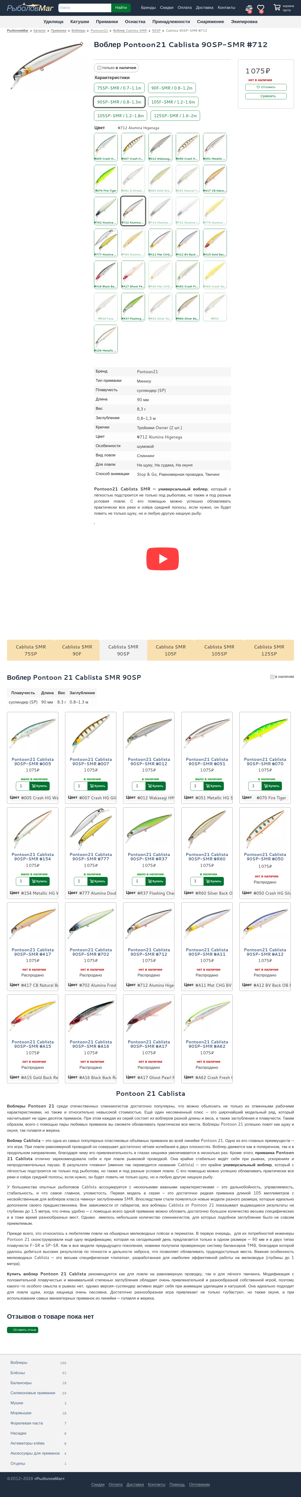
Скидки (166, 7)
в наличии (282, 676)
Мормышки (38, 1413)
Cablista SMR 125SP (269, 650)
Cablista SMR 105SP (219, 650)
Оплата (185, 7)
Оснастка (135, 21)
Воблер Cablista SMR (130, 30)
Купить (41, 786)
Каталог (40, 30)
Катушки (79, 21)
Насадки (38, 1433)
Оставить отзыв (24, 1329)
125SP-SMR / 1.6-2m (175, 115)
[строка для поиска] (84, 7)
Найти (121, 7)
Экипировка (244, 21)
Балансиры (38, 1383)
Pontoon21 (99, 30)
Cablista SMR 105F (170, 650)
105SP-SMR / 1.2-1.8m (120, 115)
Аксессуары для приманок (38, 1453)
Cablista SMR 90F (77, 650)
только (116, 67)
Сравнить (268, 96)
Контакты (226, 7)
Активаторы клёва (38, 1443)
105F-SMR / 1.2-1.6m (173, 101)
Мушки (38, 1403)
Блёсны (38, 1373)
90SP (156, 30)
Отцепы (38, 1463)
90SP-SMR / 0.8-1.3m (119, 101)
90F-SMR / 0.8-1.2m (172, 88)
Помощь (177, 1484)
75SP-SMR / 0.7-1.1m (119, 88)
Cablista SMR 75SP (30, 650)
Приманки (107, 21)
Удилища (53, 21)
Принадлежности (171, 21)
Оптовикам (199, 1484)
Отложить (268, 87)
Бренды (148, 7)
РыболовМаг (17, 30)
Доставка (204, 7)
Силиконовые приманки (38, 1393)
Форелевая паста (38, 1423)
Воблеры (79, 30)
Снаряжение (210, 21)
